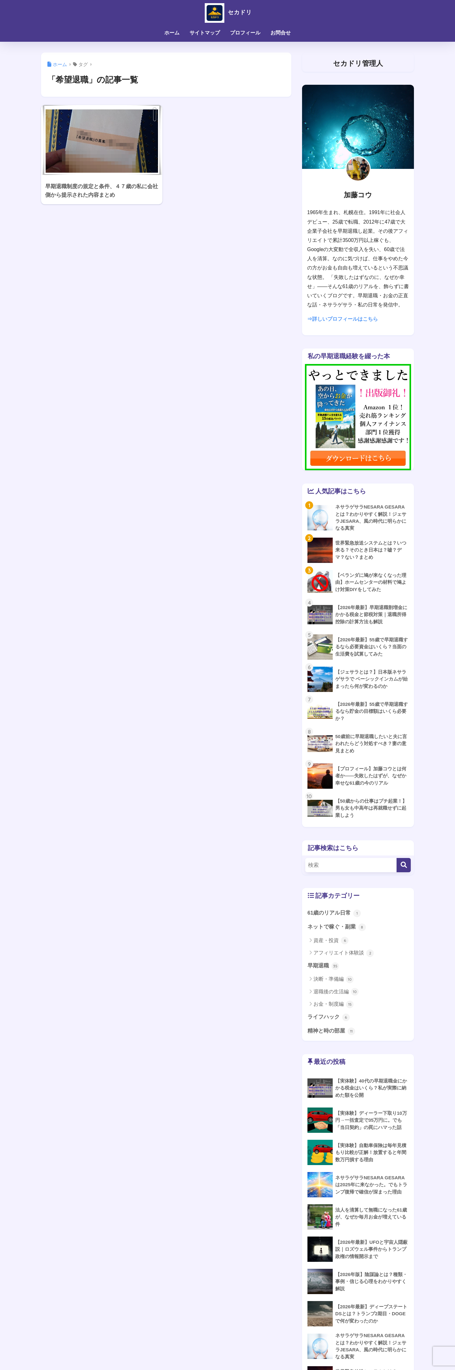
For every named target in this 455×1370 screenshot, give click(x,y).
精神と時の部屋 (331, 1032)
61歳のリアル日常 (334, 913)
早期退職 (323, 966)
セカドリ (227, 12)
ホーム (171, 32)
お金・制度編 (333, 1005)
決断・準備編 (333, 980)
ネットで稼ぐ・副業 (336, 927)
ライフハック (328, 1018)
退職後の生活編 (336, 993)
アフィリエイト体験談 (343, 953)
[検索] (404, 865)
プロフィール (245, 32)
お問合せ (280, 32)
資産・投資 (331, 941)
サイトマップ (205, 32)
